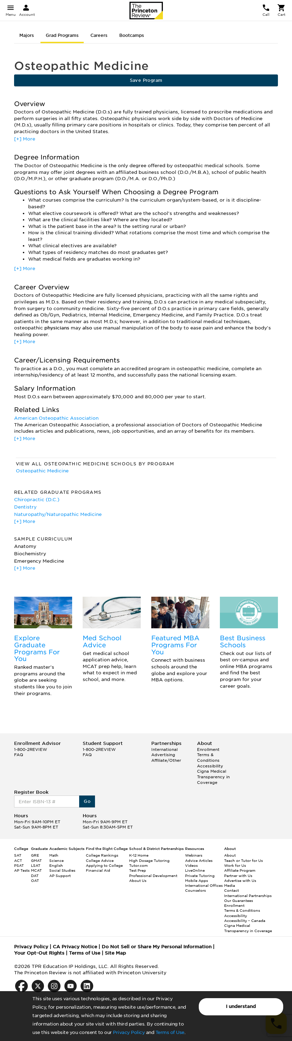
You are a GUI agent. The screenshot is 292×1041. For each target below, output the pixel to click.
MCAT (36, 870)
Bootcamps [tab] (131, 35)
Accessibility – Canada (244, 920)
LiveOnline (195, 870)
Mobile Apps (196, 880)
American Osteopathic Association (56, 418)
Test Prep (137, 870)
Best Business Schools (242, 641)
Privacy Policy (129, 1032)
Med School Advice (102, 641)
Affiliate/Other (166, 760)
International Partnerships (248, 895)
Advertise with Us (240, 880)
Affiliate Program (239, 870)
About (230, 855)
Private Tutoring (200, 875)
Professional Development (153, 875)
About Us (137, 880)
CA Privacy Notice (75, 946)
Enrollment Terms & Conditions (208, 755)
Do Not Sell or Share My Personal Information (156, 946)
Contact (231, 890)
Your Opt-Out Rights (39, 953)
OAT (35, 880)
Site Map (115, 953)
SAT (17, 855)
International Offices (204, 885)
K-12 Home (138, 855)
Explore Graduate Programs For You (37, 648)
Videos (191, 865)
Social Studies (62, 870)
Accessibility (210, 766)
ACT (18, 860)
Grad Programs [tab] (62, 35)
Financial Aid (98, 870)
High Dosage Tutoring (149, 860)
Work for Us (235, 865)
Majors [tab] (26, 35)
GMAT (36, 860)
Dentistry (25, 507)
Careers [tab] (98, 35)
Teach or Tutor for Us (243, 860)
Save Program (146, 80)
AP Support (60, 875)
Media (229, 885)
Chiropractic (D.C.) (36, 499)
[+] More (24, 139)
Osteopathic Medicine (42, 470)
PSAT (19, 865)
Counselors (195, 890)
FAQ (18, 754)
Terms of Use (169, 1032)
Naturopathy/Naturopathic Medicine (58, 514)
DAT (35, 875)
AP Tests (22, 870)
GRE (35, 855)
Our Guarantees (238, 900)
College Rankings (102, 855)
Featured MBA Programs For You (175, 645)
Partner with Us (238, 875)
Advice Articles (198, 860)
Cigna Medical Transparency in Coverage (213, 777)
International (164, 749)
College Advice (100, 860)
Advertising (163, 754)
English (56, 865)
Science (56, 860)
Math (53, 855)
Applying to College (104, 865)
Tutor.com (138, 865)
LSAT (35, 865)
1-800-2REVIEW (30, 749)
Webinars (193, 855)
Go (87, 801)
